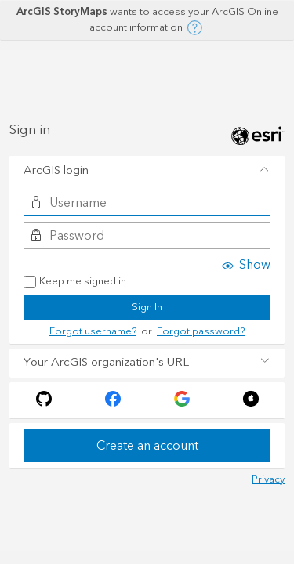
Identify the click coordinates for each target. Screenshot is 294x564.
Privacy (268, 479)
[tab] (147, 171)
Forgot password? (201, 331)
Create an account (147, 446)
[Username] (147, 203)
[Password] (147, 235)
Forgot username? (92, 331)
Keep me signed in (75, 282)
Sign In (147, 307)
